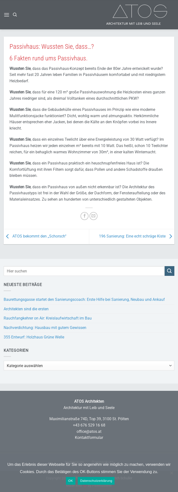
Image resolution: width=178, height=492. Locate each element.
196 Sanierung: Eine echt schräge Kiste (136, 236)
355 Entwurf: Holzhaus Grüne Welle (34, 337)
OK (70, 481)
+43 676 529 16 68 (89, 425)
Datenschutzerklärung (96, 481)
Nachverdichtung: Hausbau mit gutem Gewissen (45, 327)
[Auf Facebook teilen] (84, 216)
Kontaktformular (89, 437)
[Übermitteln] (169, 271)
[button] (6, 15)
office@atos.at (89, 431)
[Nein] (171, 475)
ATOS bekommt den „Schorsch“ (35, 236)
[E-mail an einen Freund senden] (93, 216)
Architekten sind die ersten (26, 309)
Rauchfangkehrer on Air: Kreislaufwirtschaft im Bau (48, 318)
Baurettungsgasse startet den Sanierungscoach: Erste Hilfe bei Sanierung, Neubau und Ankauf (84, 299)
